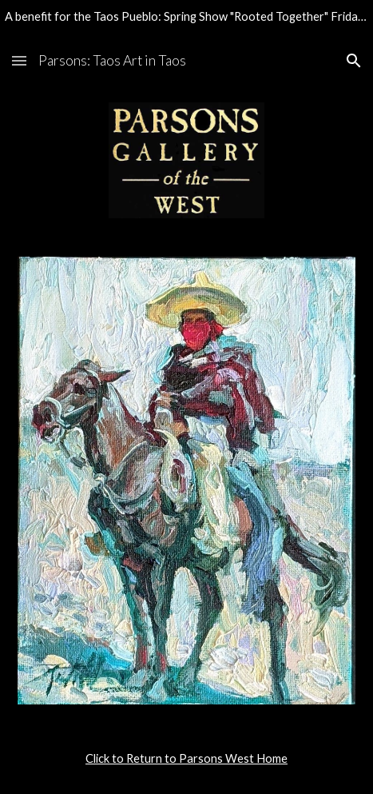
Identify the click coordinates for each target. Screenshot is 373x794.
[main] (186, 759)
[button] (19, 60)
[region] (186, 19)
